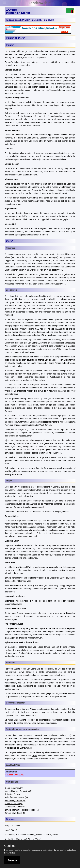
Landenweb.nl (40, 3)
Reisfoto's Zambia (13, 794)
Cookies (9, 845)
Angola (65, 216)
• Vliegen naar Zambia (15, 775)
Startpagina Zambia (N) (15, 807)
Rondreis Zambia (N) (14, 803)
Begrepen (12, 860)
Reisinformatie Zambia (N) (16, 797)
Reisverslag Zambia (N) (15, 800)
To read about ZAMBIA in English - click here (30, 20)
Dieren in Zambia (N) (14, 788)
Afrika (34, 755)
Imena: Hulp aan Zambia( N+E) (18, 791)
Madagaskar (59, 122)
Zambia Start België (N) (15, 813)
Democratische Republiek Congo (19, 219)
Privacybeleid (9, 853)
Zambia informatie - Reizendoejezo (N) (22, 810)
